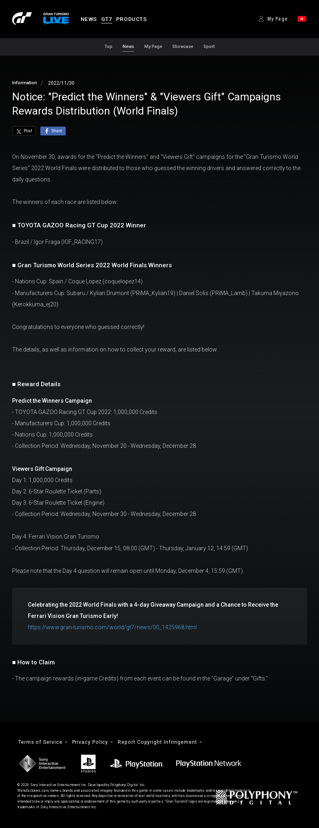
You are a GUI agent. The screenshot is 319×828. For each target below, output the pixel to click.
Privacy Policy (92, 742)
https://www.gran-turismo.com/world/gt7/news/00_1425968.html (112, 627)
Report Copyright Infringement (161, 742)
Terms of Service (40, 742)
